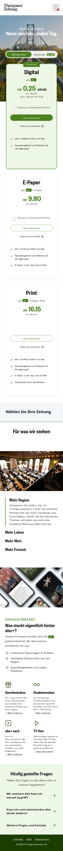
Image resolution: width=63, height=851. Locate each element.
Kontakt (18, 839)
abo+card (24, 148)
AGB (29, 839)
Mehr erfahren (14, 712)
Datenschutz (42, 839)
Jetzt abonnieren (44, 751)
